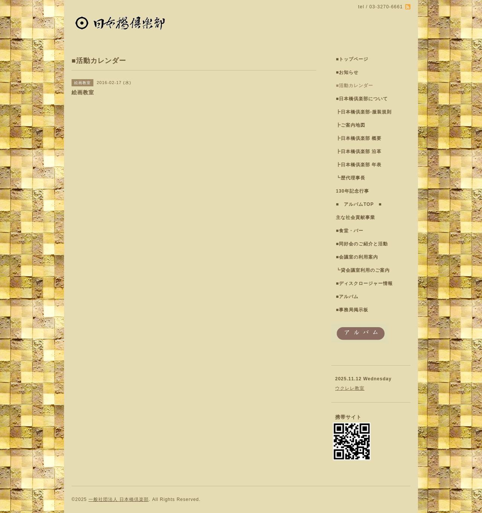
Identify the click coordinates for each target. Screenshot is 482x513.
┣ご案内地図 (350, 125)
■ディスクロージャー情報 (364, 283)
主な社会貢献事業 (355, 217)
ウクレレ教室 (350, 388)
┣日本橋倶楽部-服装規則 (364, 112)
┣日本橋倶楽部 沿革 (358, 151)
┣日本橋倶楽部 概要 (358, 138)
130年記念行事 (352, 191)
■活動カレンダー (354, 85)
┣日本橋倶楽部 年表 (358, 164)
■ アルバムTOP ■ (359, 204)
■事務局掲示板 (352, 309)
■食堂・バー (349, 230)
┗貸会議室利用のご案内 (363, 270)
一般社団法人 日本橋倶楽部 (118, 499)
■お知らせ (347, 72)
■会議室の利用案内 (357, 257)
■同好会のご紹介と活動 (362, 244)
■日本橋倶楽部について (362, 98)
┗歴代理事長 (350, 178)
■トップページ (352, 59)
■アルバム (347, 296)
